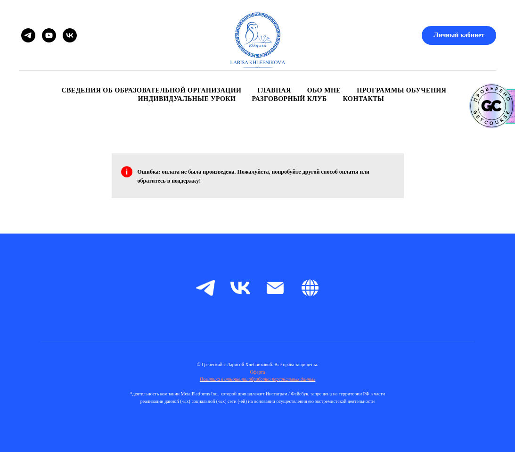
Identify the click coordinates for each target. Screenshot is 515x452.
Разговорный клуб (289, 98)
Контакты (363, 98)
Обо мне (324, 90)
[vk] (240, 288)
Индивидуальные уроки (187, 98)
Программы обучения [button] (401, 90)
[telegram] (205, 288)
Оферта (257, 372)
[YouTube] (49, 35)
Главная (274, 90)
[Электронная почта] (275, 288)
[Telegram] (28, 35)
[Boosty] (310, 288)
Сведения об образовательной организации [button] (152, 90)
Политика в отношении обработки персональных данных (258, 379)
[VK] (70, 35)
